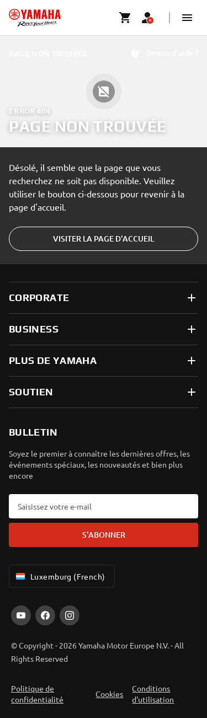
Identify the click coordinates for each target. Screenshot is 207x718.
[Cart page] (125, 17)
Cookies (109, 694)
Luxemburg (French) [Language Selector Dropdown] (59, 576)
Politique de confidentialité (37, 693)
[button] (187, 18)
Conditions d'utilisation (153, 693)
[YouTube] (21, 615)
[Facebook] (45, 615)
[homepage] (35, 18)
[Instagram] (69, 615)
